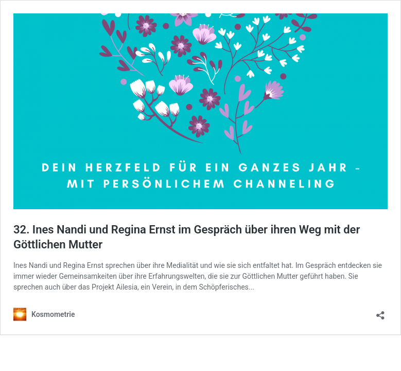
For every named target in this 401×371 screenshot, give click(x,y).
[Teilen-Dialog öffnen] (380, 312)
